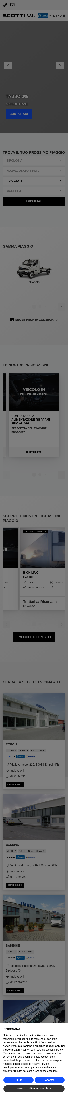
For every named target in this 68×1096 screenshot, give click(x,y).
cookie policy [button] (55, 1049)
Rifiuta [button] (18, 1080)
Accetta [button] (49, 1080)
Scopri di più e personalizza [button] (34, 1088)
